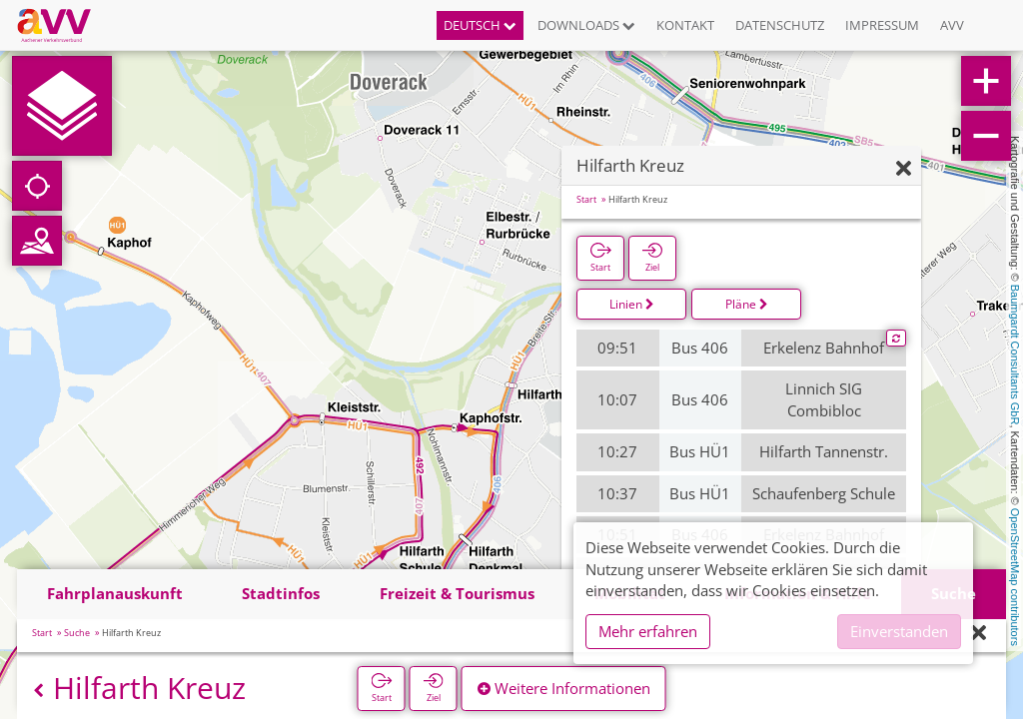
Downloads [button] (586, 25)
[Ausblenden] (903, 169)
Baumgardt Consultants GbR (1015, 355)
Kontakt (685, 25)
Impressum (882, 25)
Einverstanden (899, 631)
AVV (952, 25)
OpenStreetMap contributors (1015, 577)
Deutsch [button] (480, 25)
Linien (631, 304)
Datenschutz (779, 25)
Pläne (746, 304)
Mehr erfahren (647, 631)
